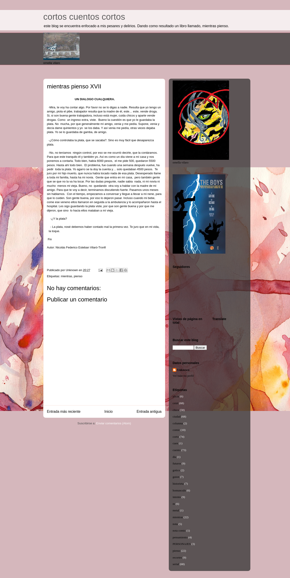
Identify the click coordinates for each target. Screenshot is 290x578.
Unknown (183, 370)
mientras (66, 276)
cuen (175, 443)
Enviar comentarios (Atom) (113, 423)
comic (176, 430)
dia (174, 457)
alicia (176, 396)
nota (175, 524)
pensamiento (180, 537)
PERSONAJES (182, 544)
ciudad (177, 416)
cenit (175, 403)
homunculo (179, 490)
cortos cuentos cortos (84, 17)
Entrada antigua (149, 411)
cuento (177, 450)
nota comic (179, 530)
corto (176, 436)
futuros (177, 463)
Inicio (108, 411)
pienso (78, 276)
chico (176, 410)
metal (176, 510)
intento (177, 497)
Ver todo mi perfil (183, 375)
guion (176, 476)
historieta (178, 483)
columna (178, 423)
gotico (176, 470)
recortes (177, 557)
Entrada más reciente (63, 411)
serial (176, 564)
